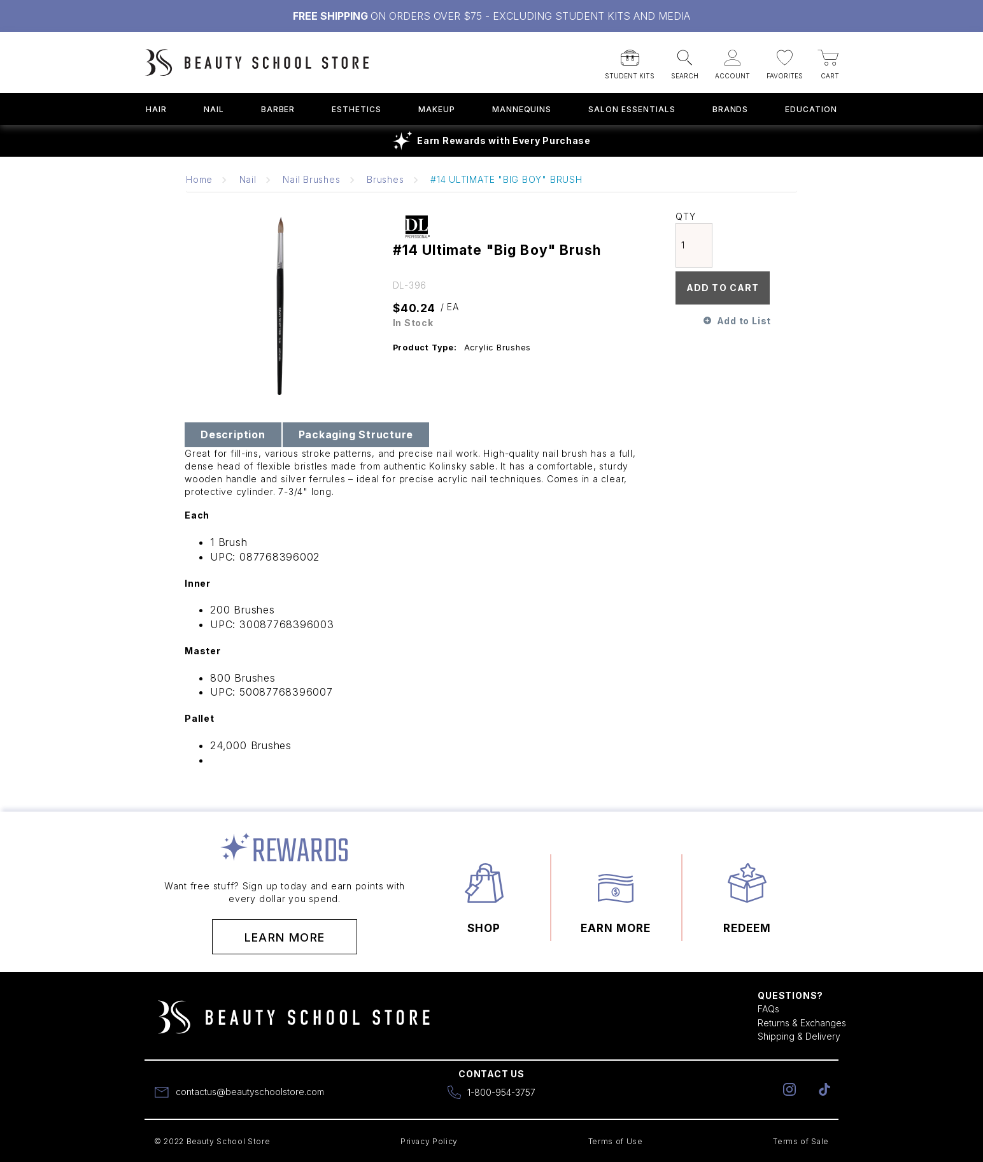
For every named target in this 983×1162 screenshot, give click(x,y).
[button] (629, 60)
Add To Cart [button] (722, 287)
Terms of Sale (801, 1141)
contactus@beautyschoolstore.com (250, 1091)
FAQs (768, 1008)
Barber (278, 109)
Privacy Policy (429, 1141)
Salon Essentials (631, 109)
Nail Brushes (311, 179)
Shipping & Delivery (799, 1036)
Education (811, 109)
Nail (214, 109)
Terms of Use (615, 1141)
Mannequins (522, 109)
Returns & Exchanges (802, 1022)
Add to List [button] (744, 320)
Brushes (385, 179)
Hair (156, 109)
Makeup (436, 109)
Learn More (284, 937)
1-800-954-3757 (501, 1092)
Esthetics (356, 109)
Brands (730, 109)
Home (199, 179)
